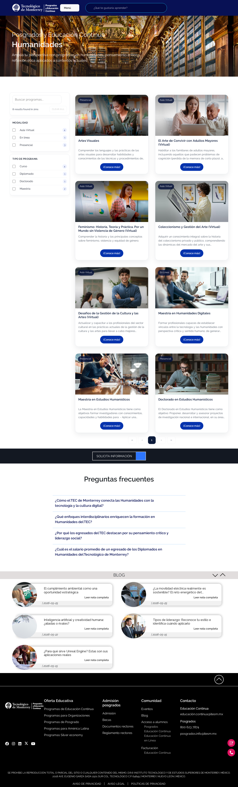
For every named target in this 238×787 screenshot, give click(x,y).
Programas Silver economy (63, 735)
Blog (144, 715)
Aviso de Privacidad (87, 783)
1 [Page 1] (151, 439)
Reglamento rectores (117, 733)
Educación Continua (157, 731)
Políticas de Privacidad (148, 783)
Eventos (147, 709)
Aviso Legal (116, 783)
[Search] (36, 99)
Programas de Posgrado (61, 722)
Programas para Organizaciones (67, 715)
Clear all (58, 109)
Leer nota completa (96, 597)
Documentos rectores (117, 726)
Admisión (109, 713)
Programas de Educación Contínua (69, 709)
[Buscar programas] (126, 8)
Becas (106, 720)
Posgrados (151, 726)
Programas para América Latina (66, 728)
